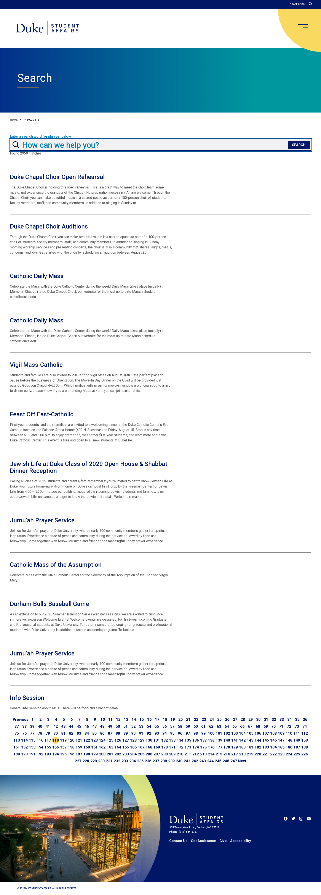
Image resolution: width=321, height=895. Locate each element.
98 (195, 733)
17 (157, 719)
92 (149, 733)
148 (289, 740)
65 (234, 726)
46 (87, 726)
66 (242, 726)
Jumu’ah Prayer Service (42, 520)
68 (258, 726)
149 (297, 740)
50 (118, 726)
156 (55, 747)
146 (273, 740)
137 (203, 740)
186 (289, 747)
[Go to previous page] (20, 719)
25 (219, 719)
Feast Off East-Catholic (41, 414)
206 (149, 754)
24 (211, 719)
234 (132, 761)
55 (157, 726)
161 (94, 747)
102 (227, 733)
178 (227, 747)
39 (32, 726)
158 (71, 747)
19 (173, 719)
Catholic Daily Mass (37, 276)
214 (211, 754)
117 (48, 740)
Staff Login (297, 4)
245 (218, 761)
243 (202, 761)
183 (265, 747)
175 (203, 747)
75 (16, 733)
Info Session (27, 697)
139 (219, 740)
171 (172, 747)
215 (219, 754)
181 (250, 747)
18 (165, 719)
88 (118, 733)
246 (226, 761)
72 (289, 726)
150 (304, 740)
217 (234, 754)
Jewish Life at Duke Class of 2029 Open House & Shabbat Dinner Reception (88, 467)
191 (32, 754)
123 (94, 740)
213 (203, 754)
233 (124, 761)
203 (125, 754)
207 (156, 754)
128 (133, 740)
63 (219, 726)
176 (211, 747)
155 (48, 747)
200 (102, 754)
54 (149, 726)
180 (242, 747)
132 (164, 740)
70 (273, 726)
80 (55, 733)
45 (79, 726)
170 (164, 747)
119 (63, 740)
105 (250, 733)
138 (211, 740)
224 (289, 754)
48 (102, 726)
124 (102, 740)
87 (110, 733)
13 (126, 719)
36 (305, 719)
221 (265, 754)
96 (180, 733)
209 (172, 754)
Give (223, 841)
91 (141, 733)
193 (48, 754)
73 (297, 726)
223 (281, 754)
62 (211, 726)
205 (141, 754)
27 (235, 719)
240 (179, 761)
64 (227, 726)
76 (24, 733)
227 (78, 761)
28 (243, 719)
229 (93, 761)
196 (71, 754)
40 (40, 726)
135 (188, 740)
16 (149, 719)
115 (32, 740)
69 (266, 726)
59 (188, 726)
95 (172, 733)
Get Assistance (203, 841)
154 (40, 747)
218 (242, 754)
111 (297, 733)
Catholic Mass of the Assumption (56, 564)
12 (118, 719)
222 (273, 754)
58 (180, 726)
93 (157, 733)
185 (281, 747)
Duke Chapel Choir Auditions (49, 226)
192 (40, 754)
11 (110, 719)
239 (171, 761)
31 (266, 719)
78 (40, 733)
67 (250, 726)
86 (102, 733)
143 (250, 740)
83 (79, 733)
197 (79, 754)
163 (110, 747)
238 (163, 761)
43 (63, 726)
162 (102, 747)
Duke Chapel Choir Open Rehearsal (57, 176)
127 (125, 740)
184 (273, 747)
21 (188, 719)
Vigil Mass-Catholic (36, 364)
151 (16, 747)
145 (265, 740)
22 (196, 719)
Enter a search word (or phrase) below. (41, 136)
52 (133, 726)
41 (48, 726)
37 (16, 726)
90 (133, 733)
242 (195, 761)
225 (297, 754)
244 (210, 761)
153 (32, 747)
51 (125, 726)
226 (304, 754)
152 (24, 747)
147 (281, 740)
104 (242, 733)
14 (134, 719)
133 (172, 740)
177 (219, 747)
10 (103, 719)
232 (117, 761)
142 (242, 740)
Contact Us (178, 841)
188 (304, 747)
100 (211, 733)
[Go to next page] (242, 761)
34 (289, 719)
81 (63, 733)
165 (125, 747)
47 (94, 726)
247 (233, 761)
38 (24, 726)
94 (164, 733)
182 (258, 747)
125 (110, 740)
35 (297, 719)
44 (71, 726)
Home (14, 119)
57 (172, 726)
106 (258, 733)
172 (180, 747)
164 (118, 747)
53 (141, 726)
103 (234, 733)
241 (187, 761)
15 (141, 719)
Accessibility (240, 841)
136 (195, 740)
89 (125, 733)
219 (250, 754)
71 (281, 726)
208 (164, 754)
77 (32, 733)
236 (148, 761)
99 (203, 733)
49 (110, 726)
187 (297, 747)
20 (180, 719)
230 (101, 761)
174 (195, 747)
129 (141, 740)
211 (188, 754)
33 (281, 719)
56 (164, 726)
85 (94, 733)
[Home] (47, 28)
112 (304, 733)
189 (16, 754)
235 (140, 761)
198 (86, 754)
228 (86, 761)
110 (289, 733)
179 (234, 747)
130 (149, 740)
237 (156, 761)
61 (203, 726)
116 (40, 740)
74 (304, 726)
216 (227, 754)
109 (281, 733)
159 (79, 747)
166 (133, 747)
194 (55, 754)
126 (118, 740)
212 (195, 754)
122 (86, 740)
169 (156, 747)
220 (258, 754)
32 (274, 719)
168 (149, 747)
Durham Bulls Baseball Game (49, 603)
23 (204, 719)
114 (24, 740)
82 (71, 733)
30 (258, 719)
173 (188, 747)
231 (109, 761)
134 (180, 740)
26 (227, 719)
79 (48, 733)
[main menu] (303, 27)
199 (94, 754)
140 (227, 740)
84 (87, 733)
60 (195, 726)
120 (71, 740)
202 (118, 754)
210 (180, 754)
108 (273, 733)
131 (156, 740)
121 (79, 740)
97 (188, 733)
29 (250, 719)
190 (24, 754)
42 (55, 726)
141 (234, 740)
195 (63, 754)
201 (110, 754)
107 (265, 733)
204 (133, 754)
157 (63, 747)
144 (258, 740)
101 (219, 733)
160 (86, 747)
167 (141, 747)
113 (16, 740)
